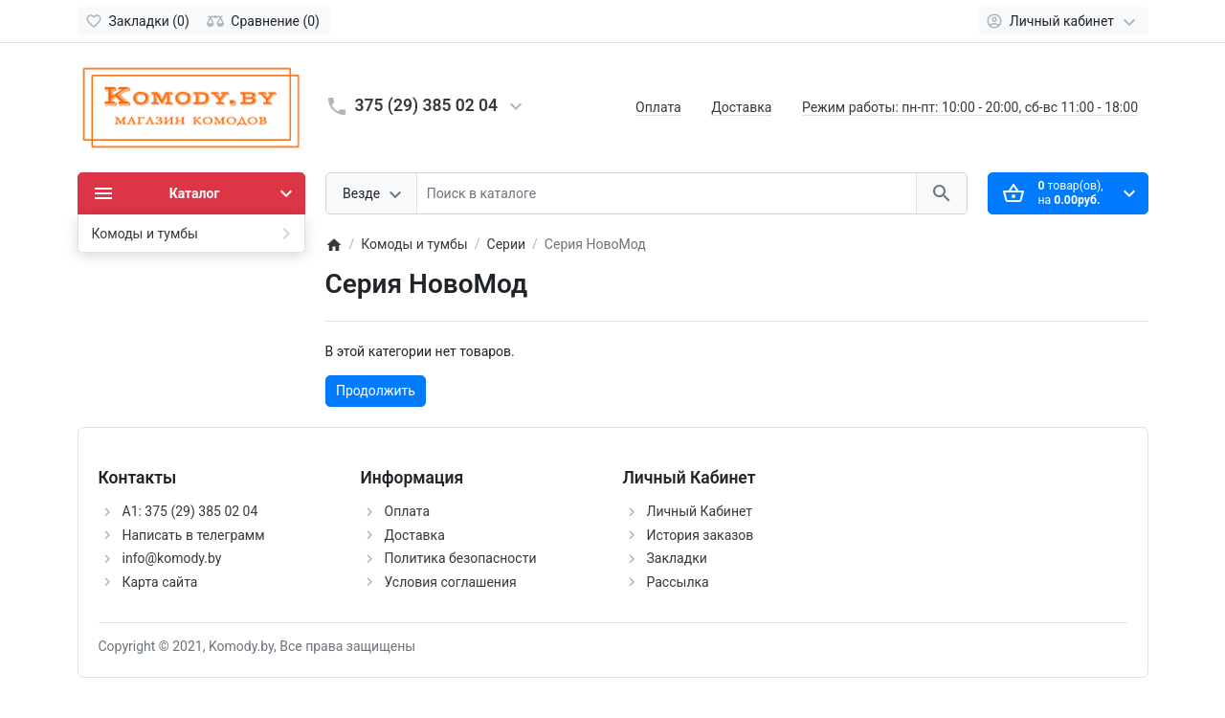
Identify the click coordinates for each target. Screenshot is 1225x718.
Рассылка (678, 582)
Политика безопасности (461, 558)
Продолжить (375, 390)
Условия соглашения (451, 582)
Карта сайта (160, 582)
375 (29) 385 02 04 (427, 105)
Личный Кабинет (700, 511)
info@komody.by (172, 558)
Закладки (677, 558)
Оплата (658, 107)
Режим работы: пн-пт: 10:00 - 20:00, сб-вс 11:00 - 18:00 (970, 107)
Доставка (741, 107)
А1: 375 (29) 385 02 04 (190, 511)
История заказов (700, 535)
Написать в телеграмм (193, 535)
